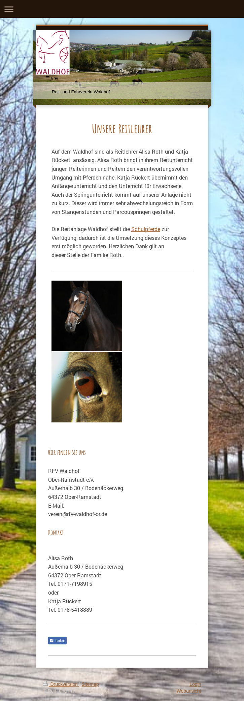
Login (195, 684)
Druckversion (61, 684)
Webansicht (189, 691)
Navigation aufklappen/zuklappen (122, 9)
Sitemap (90, 684)
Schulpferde (145, 228)
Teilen (57, 640)
